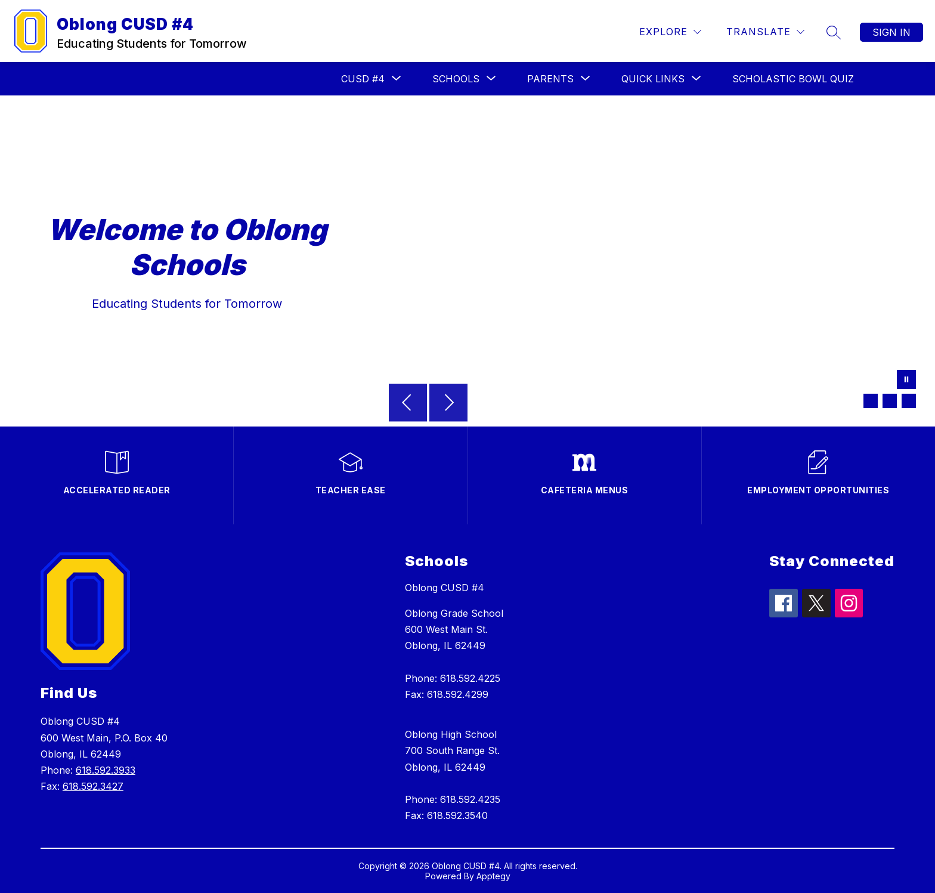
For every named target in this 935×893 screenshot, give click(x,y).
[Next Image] (448, 404)
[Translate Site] (765, 31)
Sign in (891, 32)
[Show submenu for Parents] (550, 79)
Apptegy (493, 876)
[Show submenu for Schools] (455, 79)
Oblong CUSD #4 (444, 588)
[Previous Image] (408, 404)
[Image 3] (909, 401)
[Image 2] (890, 401)
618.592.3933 (105, 770)
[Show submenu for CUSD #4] (363, 79)
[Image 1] (870, 401)
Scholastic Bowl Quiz (793, 79)
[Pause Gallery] (906, 380)
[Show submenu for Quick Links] (653, 79)
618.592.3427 (93, 786)
